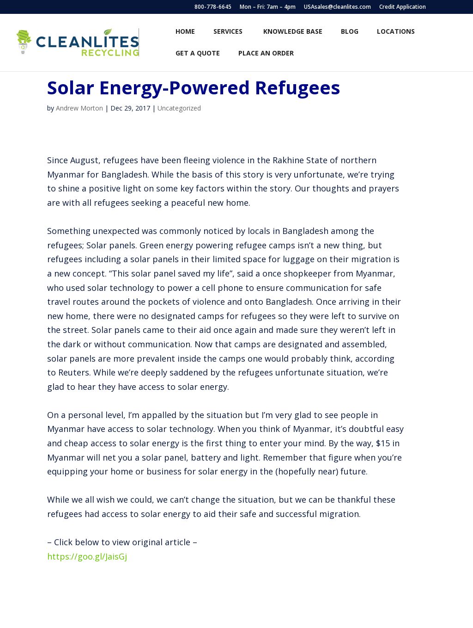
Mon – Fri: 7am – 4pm (268, 7)
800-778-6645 (212, 7)
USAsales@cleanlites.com (337, 7)
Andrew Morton (79, 108)
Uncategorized (179, 108)
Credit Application (402, 7)
